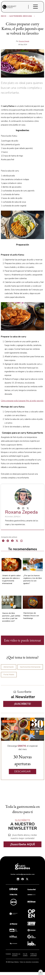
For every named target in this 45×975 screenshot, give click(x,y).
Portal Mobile (8, 674)
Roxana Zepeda (24, 41)
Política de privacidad (33, 954)
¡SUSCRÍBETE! (22, 704)
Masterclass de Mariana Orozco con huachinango (31, 616)
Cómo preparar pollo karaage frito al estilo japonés (22, 400)
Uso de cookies (25, 954)
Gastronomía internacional (30, 667)
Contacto (8, 954)
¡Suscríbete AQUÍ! (22, 844)
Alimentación (8, 667)
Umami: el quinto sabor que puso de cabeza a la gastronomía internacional (11, 579)
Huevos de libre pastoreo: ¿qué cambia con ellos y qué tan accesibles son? (11, 617)
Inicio (5, 16)
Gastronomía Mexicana (22, 16)
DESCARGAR (22, 771)
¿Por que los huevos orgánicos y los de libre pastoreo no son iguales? (32, 579)
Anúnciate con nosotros (16, 954)
